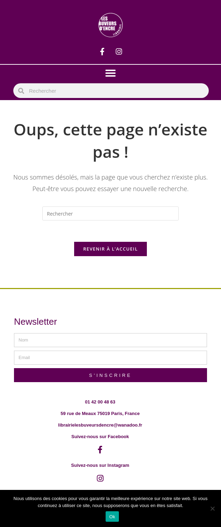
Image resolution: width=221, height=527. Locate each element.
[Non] (212, 508)
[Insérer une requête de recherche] (110, 213)
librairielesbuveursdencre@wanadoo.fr (100, 425)
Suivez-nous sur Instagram (100, 465)
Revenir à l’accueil (110, 249)
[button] (110, 73)
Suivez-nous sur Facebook (100, 436)
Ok (112, 516)
